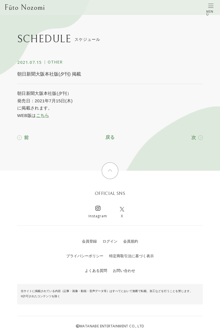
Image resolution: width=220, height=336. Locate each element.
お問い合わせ (124, 270)
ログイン (110, 241)
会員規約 (130, 241)
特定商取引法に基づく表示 (131, 256)
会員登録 (89, 241)
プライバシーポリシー (84, 256)
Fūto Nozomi (25, 7)
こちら (42, 115)
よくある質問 (96, 270)
